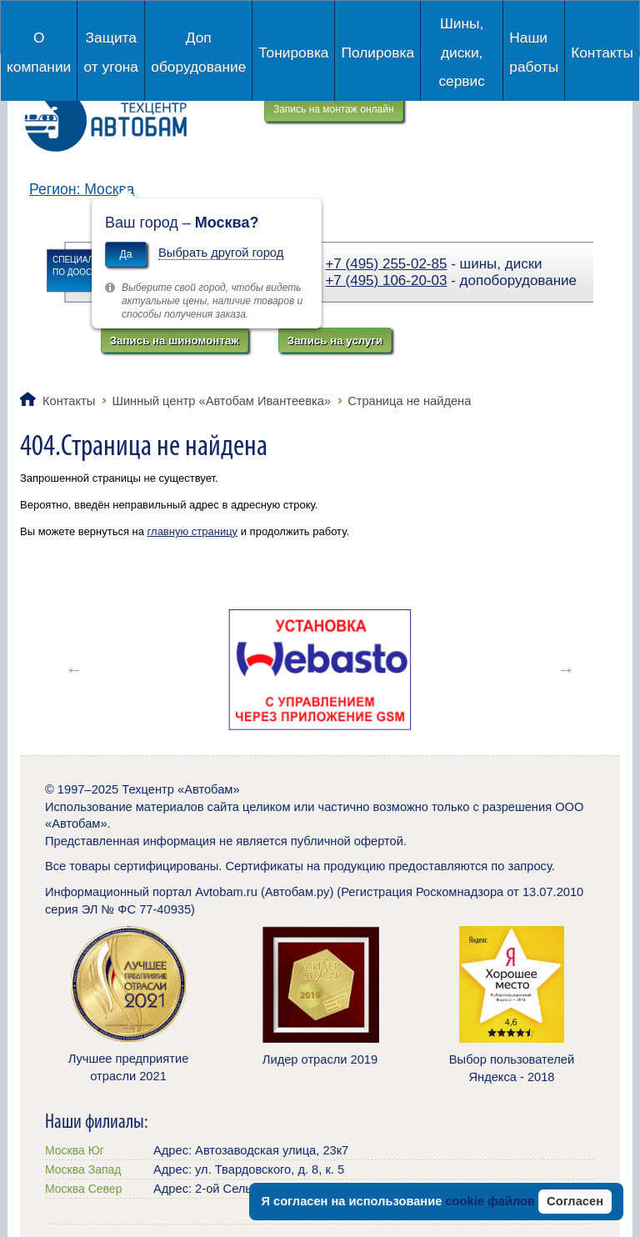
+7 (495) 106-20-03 (386, 280)
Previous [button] (74, 669)
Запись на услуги (335, 340)
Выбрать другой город (220, 252)
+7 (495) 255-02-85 (386, 264)
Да (126, 254)
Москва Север (83, 1188)
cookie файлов (490, 1201)
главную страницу (193, 531)
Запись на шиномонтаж (174, 340)
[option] (320, 669)
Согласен (575, 1201)
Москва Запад (83, 1169)
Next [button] (566, 669)
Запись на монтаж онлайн (333, 109)
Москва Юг (74, 1150)
